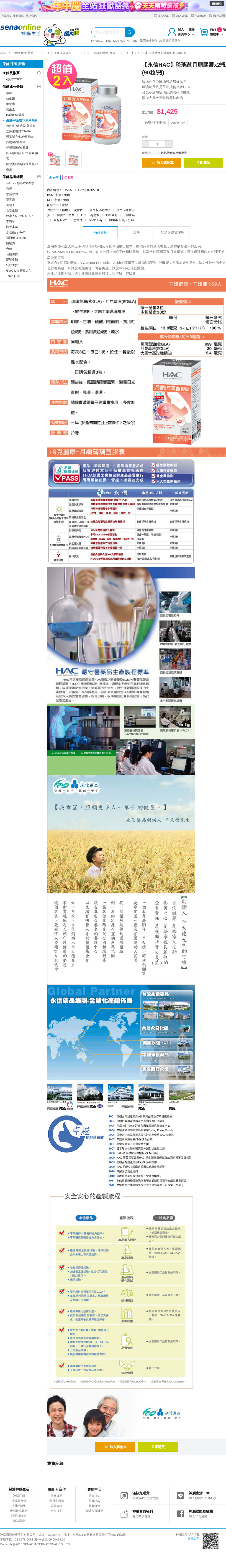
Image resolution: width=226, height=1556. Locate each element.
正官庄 (10, 199)
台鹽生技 (12, 254)
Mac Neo (119, 40)
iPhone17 (97, 40)
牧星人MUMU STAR (19, 216)
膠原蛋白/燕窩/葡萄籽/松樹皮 (22, 166)
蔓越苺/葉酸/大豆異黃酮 (108, 53)
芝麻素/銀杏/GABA (18, 131)
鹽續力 (10, 243)
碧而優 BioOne (16, 237)
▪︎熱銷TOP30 (14, 79)
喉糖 (9, 93)
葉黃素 (10, 104)
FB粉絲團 (217, 15)
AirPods (132, 40)
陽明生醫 (12, 259)
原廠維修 (94, 1506)
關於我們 (19, 1506)
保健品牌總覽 (13, 177)
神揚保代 (31, 15)
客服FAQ (94, 1501)
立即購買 (203, 163)
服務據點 (18, 15)
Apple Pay (178, 122)
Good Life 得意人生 (19, 270)
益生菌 (10, 98)
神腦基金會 (18, 1501)
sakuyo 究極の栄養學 (20, 183)
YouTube (198, 15)
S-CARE (161, 15)
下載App (6, 15)
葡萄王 (10, 205)
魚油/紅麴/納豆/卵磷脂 (20, 125)
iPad (108, 40)
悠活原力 (12, 194)
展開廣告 (216, 3)
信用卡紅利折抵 (155, 122)
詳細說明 (194, 1538)
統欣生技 (12, 265)
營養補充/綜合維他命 (20, 136)
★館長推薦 (11, 73)
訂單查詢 (56, 1506)
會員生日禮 (56, 1501)
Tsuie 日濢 (13, 276)
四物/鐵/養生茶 (16, 142)
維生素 (10, 109)
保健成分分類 (62, 53)
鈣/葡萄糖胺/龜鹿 (17, 147)
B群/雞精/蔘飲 (15, 115)
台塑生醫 (12, 210)
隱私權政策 (18, 1516)
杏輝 (9, 188)
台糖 (9, 248)
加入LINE (179, 15)
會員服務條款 (19, 1511)
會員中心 (186, 34)
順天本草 (12, 227)
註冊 (192, 29)
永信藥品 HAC (15, 232)
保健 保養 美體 (23, 53)
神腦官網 (19, 1495)
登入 (181, 29)
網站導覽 (19, 1521)
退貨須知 (94, 1495)
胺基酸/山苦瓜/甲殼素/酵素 (22, 155)
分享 (54, 177)
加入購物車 (162, 163)
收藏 (68, 177)
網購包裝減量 (94, 1511)
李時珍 (10, 221)
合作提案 (56, 1511)
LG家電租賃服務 (169, 40)
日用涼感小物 (148, 40)
